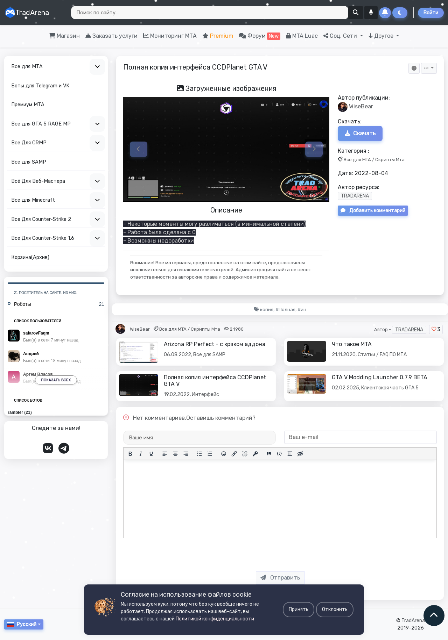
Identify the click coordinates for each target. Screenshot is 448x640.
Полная (287, 309)
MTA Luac (302, 36)
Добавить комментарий (373, 211)
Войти (431, 13)
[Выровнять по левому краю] (165, 453)
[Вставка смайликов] (223, 453)
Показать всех (56, 380)
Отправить (280, 577)
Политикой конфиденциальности (215, 619)
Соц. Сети (340, 36)
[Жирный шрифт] (130, 453)
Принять (298, 609)
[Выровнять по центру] (175, 453)
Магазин (64, 36)
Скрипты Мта (390, 159)
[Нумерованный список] (210, 453)
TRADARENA (355, 196)
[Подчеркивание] (151, 453)
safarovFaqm (36, 333)
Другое (382, 36)
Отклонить (335, 609)
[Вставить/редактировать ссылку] (234, 453)
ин (303, 309)
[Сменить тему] (399, 12)
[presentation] (285, 552)
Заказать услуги (111, 36)
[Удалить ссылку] (244, 453)
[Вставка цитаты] (269, 453)
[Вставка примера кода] (279, 453)
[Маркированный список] (199, 453)
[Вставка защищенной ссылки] (255, 453)
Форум (259, 36)
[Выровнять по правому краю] (186, 453)
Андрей (31, 353)
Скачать (360, 133)
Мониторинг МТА (170, 36)
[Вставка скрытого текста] (300, 453)
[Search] (210, 12)
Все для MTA (357, 159)
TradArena (27, 12)
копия (266, 309)
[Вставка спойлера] (290, 453)
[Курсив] (140, 453)
